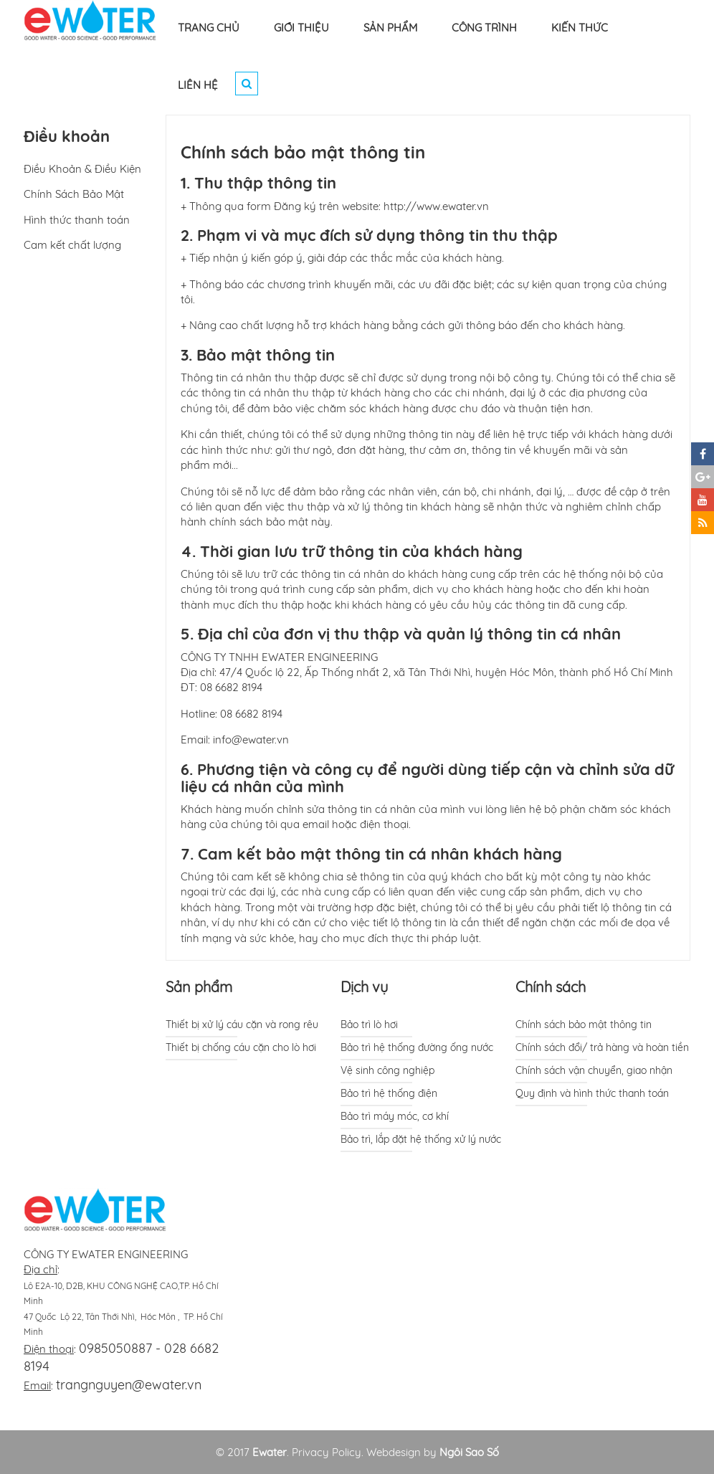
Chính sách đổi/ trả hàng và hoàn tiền (602, 1047)
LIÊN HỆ (198, 85)
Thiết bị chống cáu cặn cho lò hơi (241, 1047)
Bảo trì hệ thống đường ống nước (417, 1047)
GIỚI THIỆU (301, 27)
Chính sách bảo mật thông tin (583, 1024)
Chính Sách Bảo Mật (74, 194)
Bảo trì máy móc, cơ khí (395, 1116)
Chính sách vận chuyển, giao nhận (593, 1070)
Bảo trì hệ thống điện (389, 1093)
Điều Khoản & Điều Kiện (82, 169)
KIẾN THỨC (579, 27)
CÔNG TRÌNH (484, 27)
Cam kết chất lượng (72, 245)
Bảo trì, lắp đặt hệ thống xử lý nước (421, 1139)
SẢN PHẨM (390, 27)
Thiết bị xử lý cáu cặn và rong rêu (242, 1024)
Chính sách (550, 987)
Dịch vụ (364, 987)
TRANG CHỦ (208, 27)
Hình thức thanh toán (77, 220)
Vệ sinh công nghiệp (387, 1070)
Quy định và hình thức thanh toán (592, 1093)
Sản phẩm (199, 987)
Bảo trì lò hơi (369, 1024)
